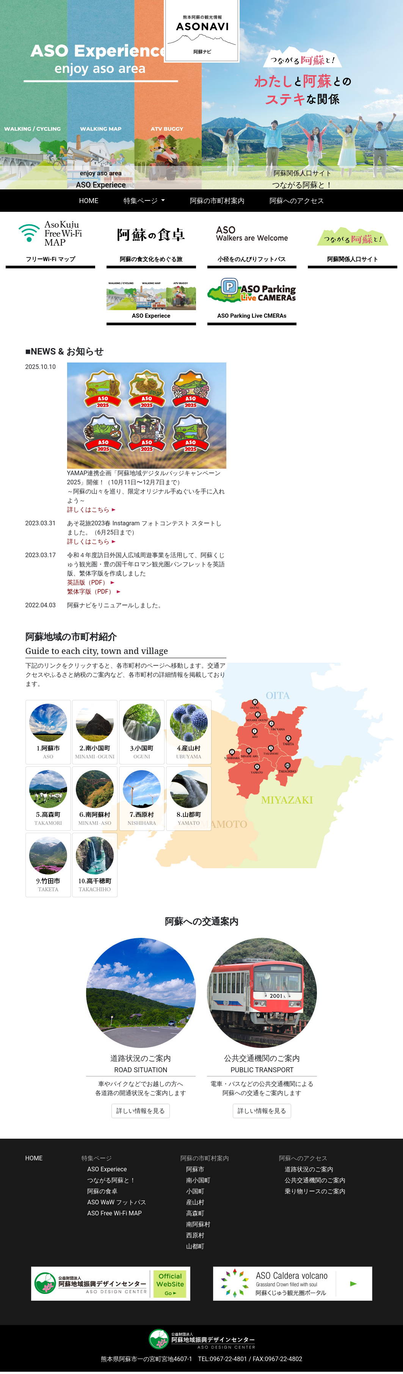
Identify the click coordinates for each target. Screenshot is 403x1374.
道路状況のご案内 (309, 1171)
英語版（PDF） (87, 585)
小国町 (195, 1193)
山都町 (195, 1248)
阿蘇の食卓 (102, 1193)
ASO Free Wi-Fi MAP (114, 1215)
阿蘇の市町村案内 (217, 201)
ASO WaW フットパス (116, 1204)
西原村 (195, 1237)
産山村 (195, 1204)
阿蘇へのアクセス (297, 201)
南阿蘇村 (198, 1226)
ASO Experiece (107, 1171)
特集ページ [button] (141, 201)
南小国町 (198, 1182)
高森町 (195, 1215)
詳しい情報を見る (140, 1113)
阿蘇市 (195, 1171)
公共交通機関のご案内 (315, 1182)
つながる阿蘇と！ (111, 1182)
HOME (90, 200)
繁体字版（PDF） (90, 594)
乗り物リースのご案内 (315, 1193)
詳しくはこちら (88, 512)
